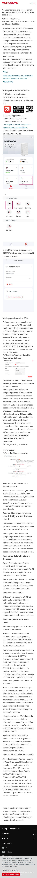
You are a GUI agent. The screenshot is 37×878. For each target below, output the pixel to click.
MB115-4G (23, 21)
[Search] (30, 3)
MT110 (7, 24)
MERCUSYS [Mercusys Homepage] (10, 3)
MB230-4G (6, 21)
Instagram (8, 852)
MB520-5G (15, 24)
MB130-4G (15, 21)
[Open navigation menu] (34, 3)
